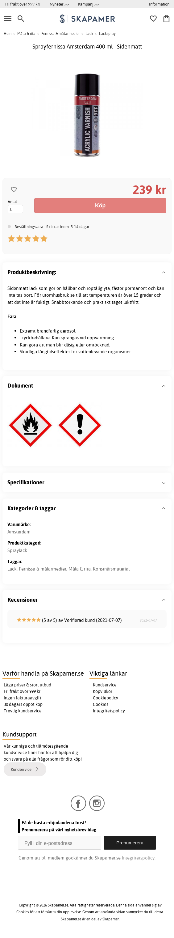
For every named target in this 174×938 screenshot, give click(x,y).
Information (159, 4)
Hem (7, 33)
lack (33, 288)
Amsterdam (19, 532)
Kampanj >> (88, 4)
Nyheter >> (59, 4)
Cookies (100, 704)
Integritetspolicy (109, 711)
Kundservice (105, 685)
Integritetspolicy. (138, 858)
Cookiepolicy (105, 698)
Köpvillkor (102, 691)
